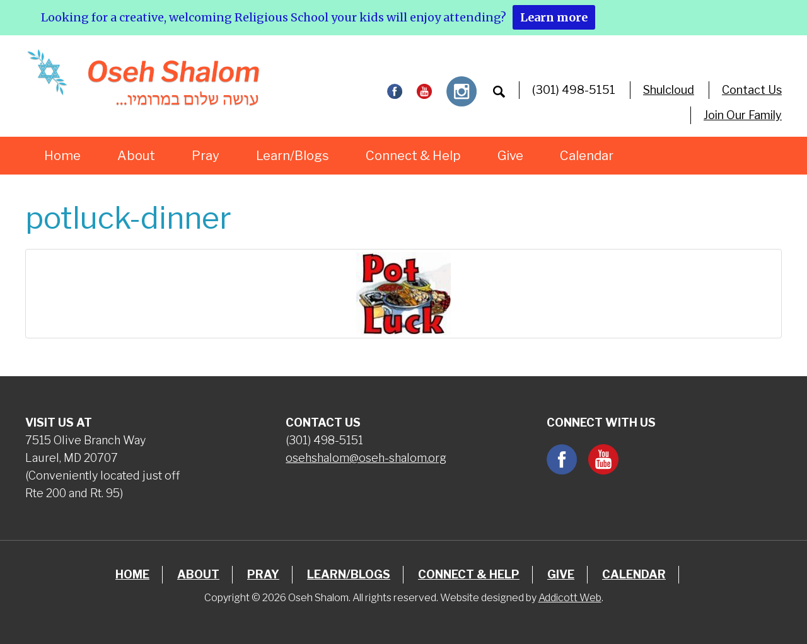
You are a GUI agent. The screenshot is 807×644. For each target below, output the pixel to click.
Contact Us (752, 89)
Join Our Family (743, 115)
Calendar (586, 155)
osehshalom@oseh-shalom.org (366, 457)
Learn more (554, 17)
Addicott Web (569, 598)
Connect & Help (413, 155)
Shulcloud (668, 89)
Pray (205, 155)
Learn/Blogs (292, 155)
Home (62, 155)
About (136, 155)
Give (510, 155)
